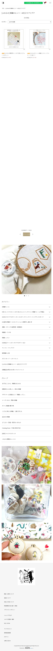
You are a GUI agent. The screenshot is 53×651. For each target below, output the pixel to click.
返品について (7, 598)
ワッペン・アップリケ (8, 348)
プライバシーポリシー (9, 609)
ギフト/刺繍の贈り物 (8, 406)
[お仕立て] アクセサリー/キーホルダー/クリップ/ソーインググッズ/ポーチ (23, 317)
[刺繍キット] (5, 307)
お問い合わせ (7, 640)
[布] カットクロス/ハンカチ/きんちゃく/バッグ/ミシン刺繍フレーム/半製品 (23, 312)
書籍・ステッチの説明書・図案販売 (12, 327)
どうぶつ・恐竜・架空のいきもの (11, 422)
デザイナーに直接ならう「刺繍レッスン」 (14, 394)
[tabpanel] (26, 269)
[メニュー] (50, 3)
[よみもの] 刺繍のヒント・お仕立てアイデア (15, 8)
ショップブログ (8, 615)
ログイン (6, 637)
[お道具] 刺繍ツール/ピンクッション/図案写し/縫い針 (17, 322)
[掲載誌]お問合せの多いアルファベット (13, 370)
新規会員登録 (7, 633)
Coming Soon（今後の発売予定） (11, 428)
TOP (3, 8)
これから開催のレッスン (9, 439)
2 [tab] (26, 295)
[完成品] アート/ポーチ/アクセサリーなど (13, 343)
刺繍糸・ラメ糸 (6, 332)
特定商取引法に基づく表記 (10, 606)
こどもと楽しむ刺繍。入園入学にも (12, 411)
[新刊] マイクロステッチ (9, 433)
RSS (5, 623)
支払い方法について (9, 602)
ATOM (8, 623)
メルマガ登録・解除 (9, 619)
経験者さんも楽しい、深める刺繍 (11, 389)
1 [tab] (24, 295)
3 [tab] (28, 295)
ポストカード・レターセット (10, 358)
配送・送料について (9, 594)
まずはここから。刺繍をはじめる (11, 383)
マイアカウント (8, 629)
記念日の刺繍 (6, 417)
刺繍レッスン (6, 338)
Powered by (26, 648)
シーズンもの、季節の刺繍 (9, 400)
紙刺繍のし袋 (6, 353)
